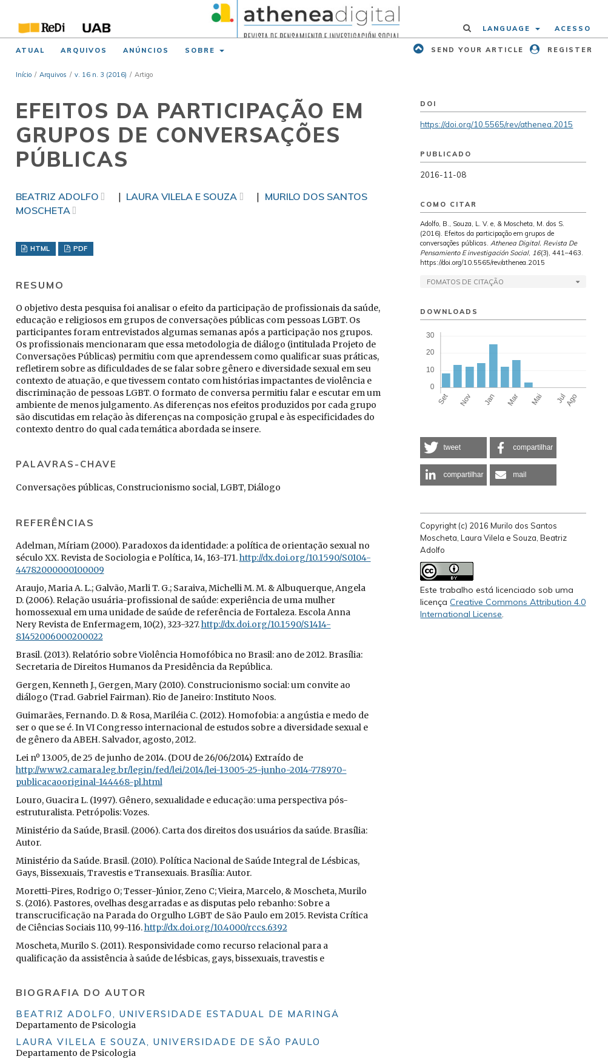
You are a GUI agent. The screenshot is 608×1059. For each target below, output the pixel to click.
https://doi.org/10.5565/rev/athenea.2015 (496, 124)
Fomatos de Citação (465, 282)
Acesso (573, 28)
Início (24, 75)
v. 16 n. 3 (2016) (101, 75)
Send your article (476, 49)
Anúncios (146, 50)
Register (568, 49)
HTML (39, 248)
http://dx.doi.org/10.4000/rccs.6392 (215, 927)
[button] (453, 447)
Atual (30, 50)
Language (508, 28)
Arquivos (84, 50)
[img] (304, 19)
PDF (79, 248)
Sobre (201, 50)
